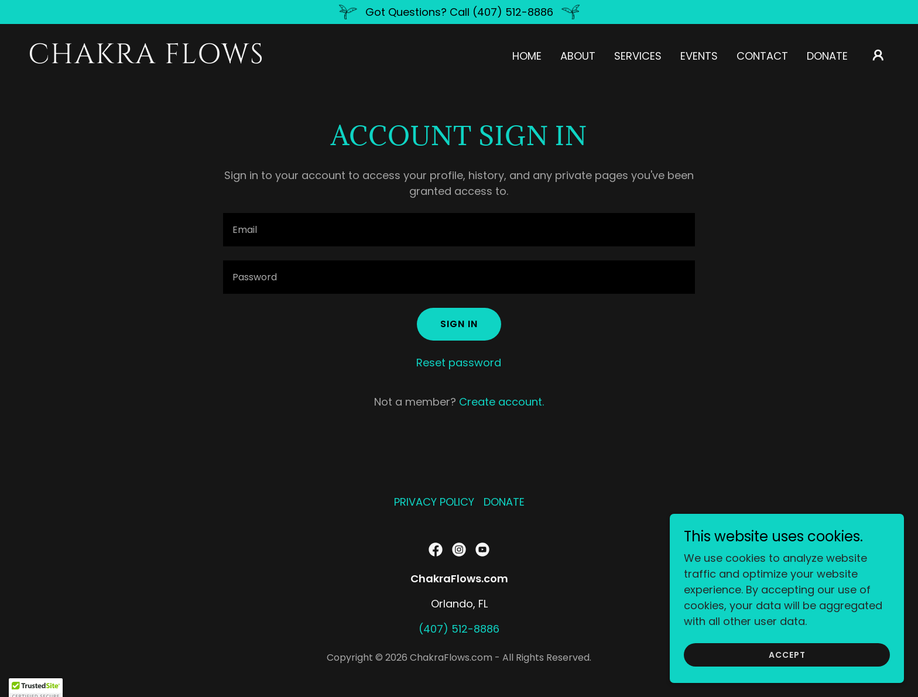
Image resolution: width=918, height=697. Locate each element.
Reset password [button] (458, 362)
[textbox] (458, 229)
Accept (787, 655)
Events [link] (699, 56)
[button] (878, 55)
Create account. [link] (501, 401)
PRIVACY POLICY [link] (434, 502)
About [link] (577, 56)
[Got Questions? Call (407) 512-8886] (459, 12)
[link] (148, 59)
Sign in (459, 324)
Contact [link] (762, 56)
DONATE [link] (827, 56)
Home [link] (527, 56)
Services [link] (638, 56)
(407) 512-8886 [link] (459, 629)
